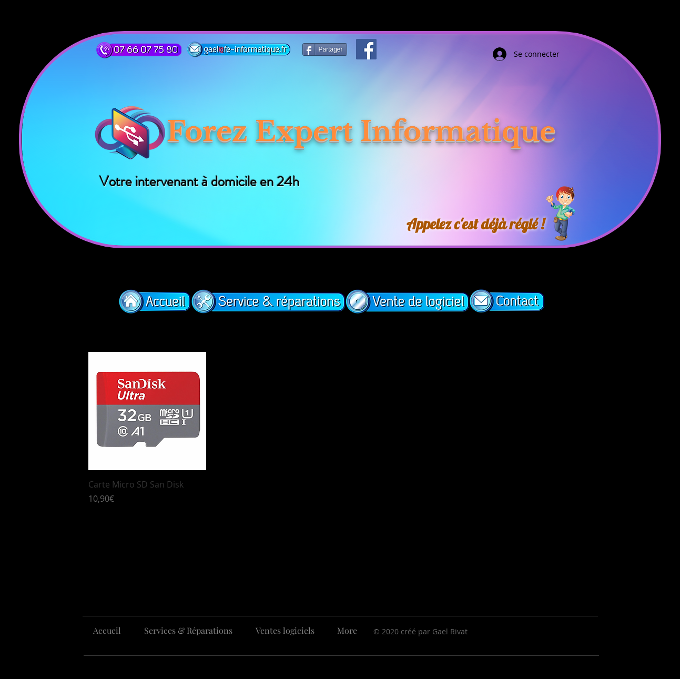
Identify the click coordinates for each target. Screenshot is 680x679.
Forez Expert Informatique (361, 131)
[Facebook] (366, 49)
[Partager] (324, 49)
